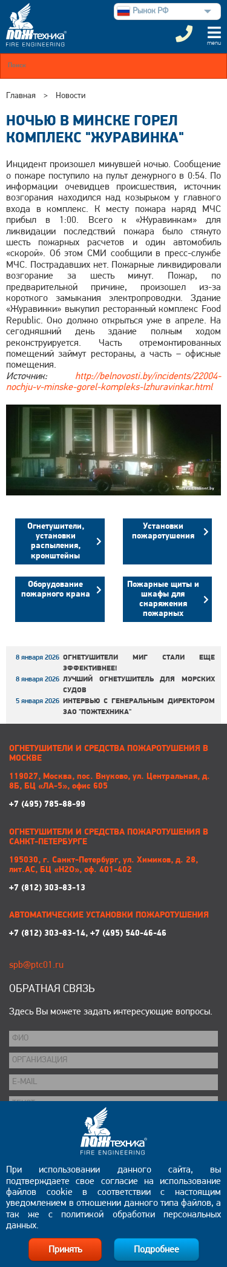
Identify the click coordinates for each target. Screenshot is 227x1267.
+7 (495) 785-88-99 (110, 790)
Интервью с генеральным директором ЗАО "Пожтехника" (139, 707)
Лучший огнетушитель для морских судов (139, 685)
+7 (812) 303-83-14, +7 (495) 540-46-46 (87, 933)
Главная (21, 96)
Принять (65, 1250)
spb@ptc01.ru (36, 965)
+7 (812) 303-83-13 (110, 874)
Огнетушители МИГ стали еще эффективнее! (139, 663)
